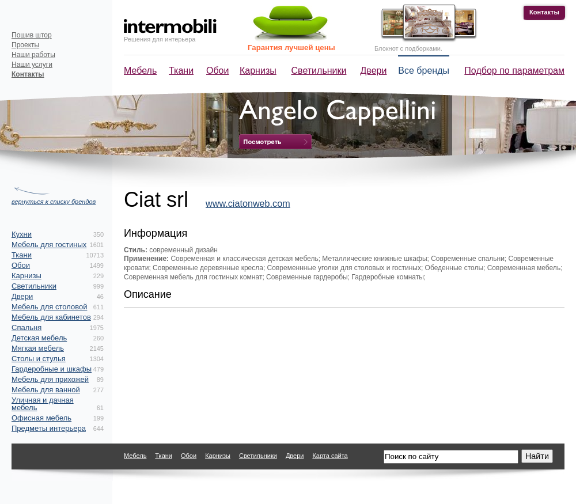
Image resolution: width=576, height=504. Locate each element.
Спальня (26, 327)
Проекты (25, 45)
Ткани (181, 70)
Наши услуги (32, 64)
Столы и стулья (39, 358)
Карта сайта (329, 455)
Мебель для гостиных (49, 244)
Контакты (544, 12)
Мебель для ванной (46, 389)
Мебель (140, 70)
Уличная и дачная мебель (43, 404)
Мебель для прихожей (50, 379)
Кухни (22, 234)
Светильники (319, 70)
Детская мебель (39, 338)
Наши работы (33, 55)
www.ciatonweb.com (248, 203)
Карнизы (258, 70)
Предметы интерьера (49, 428)
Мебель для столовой (49, 306)
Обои (217, 70)
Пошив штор (32, 35)
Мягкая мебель (38, 348)
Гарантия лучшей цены (291, 47)
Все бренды (423, 70)
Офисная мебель (41, 418)
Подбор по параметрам (514, 70)
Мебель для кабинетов (51, 317)
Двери (374, 70)
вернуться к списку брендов (54, 201)
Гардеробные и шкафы (52, 369)
